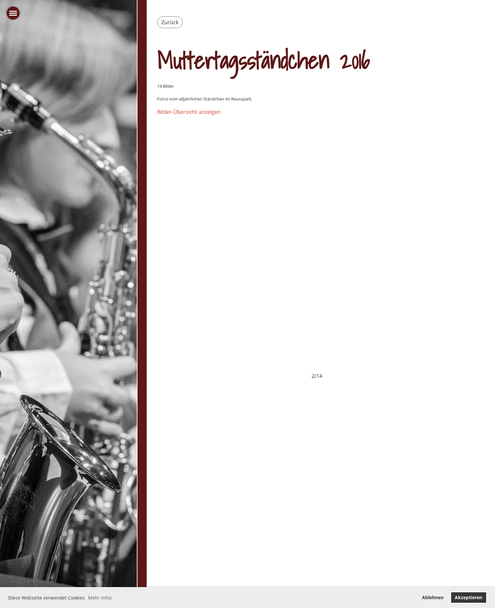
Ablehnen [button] (433, 597)
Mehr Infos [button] (100, 598)
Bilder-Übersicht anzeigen (189, 112)
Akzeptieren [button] (468, 597)
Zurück (169, 22)
